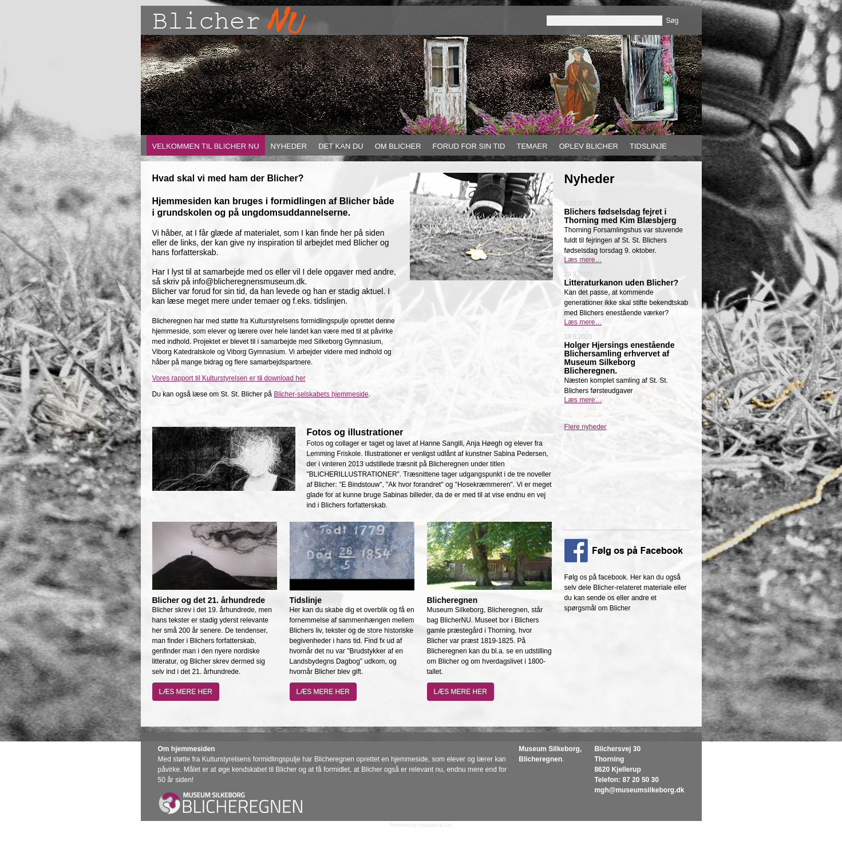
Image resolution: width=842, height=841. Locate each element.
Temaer (531, 146)
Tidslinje (648, 146)
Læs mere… (583, 260)
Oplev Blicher (588, 146)
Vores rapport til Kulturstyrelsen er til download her (229, 378)
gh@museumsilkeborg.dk (642, 790)
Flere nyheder (585, 427)
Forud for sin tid (469, 146)
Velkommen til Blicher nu (205, 146)
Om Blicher (398, 146)
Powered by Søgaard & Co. (421, 825)
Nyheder (289, 146)
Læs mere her (185, 692)
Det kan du (340, 146)
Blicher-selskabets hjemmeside (321, 394)
